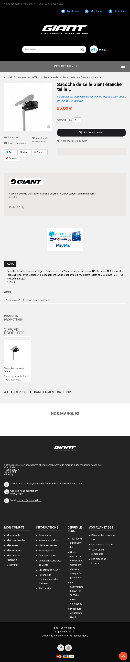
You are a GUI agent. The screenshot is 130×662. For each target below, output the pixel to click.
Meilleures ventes (48, 545)
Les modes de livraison (98, 561)
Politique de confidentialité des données (48, 579)
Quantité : (64, 119)
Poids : (12, 207)
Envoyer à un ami (17, 143)
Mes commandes (16, 540)
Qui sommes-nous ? (49, 570)
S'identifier (117, 11)
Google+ (39, 152)
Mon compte (14, 527)
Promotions (45, 535)
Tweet (10, 152)
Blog (55, 628)
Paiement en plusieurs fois (103, 537)
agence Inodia (80, 635)
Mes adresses (14, 550)
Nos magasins (46, 550)
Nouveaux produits (49, 540)
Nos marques (65, 413)
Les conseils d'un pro (102, 544)
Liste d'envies (68, 628)
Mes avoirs (12, 545)
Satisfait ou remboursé (97, 551)
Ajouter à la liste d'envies (73, 141)
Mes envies (70, 11)
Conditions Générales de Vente (50, 562)
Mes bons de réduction (13, 557)
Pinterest (11, 158)
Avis (10, 264)
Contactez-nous (47, 555)
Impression (14, 137)
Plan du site (45, 588)
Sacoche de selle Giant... (14, 370)
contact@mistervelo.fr (29, 500)
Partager (24, 152)
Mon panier (94, 11)
